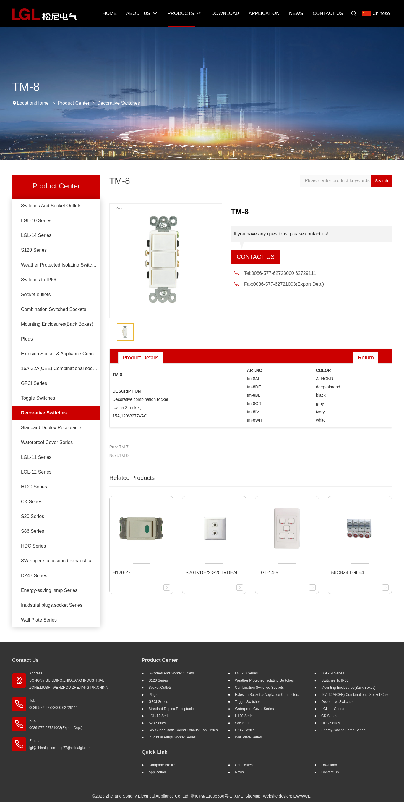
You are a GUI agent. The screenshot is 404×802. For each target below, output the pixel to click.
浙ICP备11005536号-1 (211, 796)
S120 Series (34, 250)
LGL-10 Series (36, 220)
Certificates (244, 765)
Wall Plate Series (39, 619)
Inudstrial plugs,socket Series (51, 605)
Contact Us (256, 257)
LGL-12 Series (36, 472)
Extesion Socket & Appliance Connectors (60, 353)
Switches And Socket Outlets (51, 205)
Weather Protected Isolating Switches (60, 264)
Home (42, 103)
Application (157, 772)
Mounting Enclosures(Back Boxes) (57, 324)
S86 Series (32, 531)
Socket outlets (36, 294)
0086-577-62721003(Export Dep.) (288, 284)
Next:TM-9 (119, 455)
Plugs (27, 338)
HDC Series (33, 545)
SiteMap (252, 796)
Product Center (74, 103)
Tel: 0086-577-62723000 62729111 (53, 704)
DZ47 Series (34, 575)
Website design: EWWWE (287, 796)
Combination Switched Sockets (53, 309)
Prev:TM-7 (119, 446)
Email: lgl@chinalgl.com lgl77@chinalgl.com (59, 744)
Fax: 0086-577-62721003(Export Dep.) (55, 724)
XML (238, 796)
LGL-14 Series (36, 235)
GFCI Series (34, 383)
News (239, 772)
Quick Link (154, 752)
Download (329, 765)
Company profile (162, 765)
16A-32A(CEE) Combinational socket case (60, 368)
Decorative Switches (118, 103)
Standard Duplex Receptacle (51, 427)
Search (381, 180)
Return (366, 358)
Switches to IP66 (38, 279)
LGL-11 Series (36, 457)
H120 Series (34, 486)
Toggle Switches (38, 398)
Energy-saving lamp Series (49, 590)
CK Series (31, 501)
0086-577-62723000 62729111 (284, 273)
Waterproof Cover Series (47, 442)
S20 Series (32, 516)
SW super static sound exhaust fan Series (60, 560)
